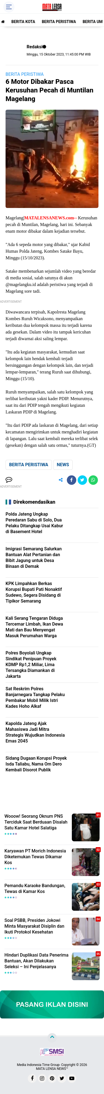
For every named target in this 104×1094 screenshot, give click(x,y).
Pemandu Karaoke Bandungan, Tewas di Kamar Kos (34, 888)
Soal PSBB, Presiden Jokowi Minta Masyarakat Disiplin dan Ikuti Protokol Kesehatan (34, 926)
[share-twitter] (82, 480)
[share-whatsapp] (93, 480)
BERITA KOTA (23, 21)
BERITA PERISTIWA (59, 21)
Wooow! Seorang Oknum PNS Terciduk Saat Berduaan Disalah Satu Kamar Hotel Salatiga (35, 822)
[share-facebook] (71, 480)
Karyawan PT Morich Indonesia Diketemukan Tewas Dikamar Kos (35, 856)
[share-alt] (60, 480)
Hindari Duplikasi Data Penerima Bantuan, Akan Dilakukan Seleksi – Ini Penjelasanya (36, 960)
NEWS (63, 464)
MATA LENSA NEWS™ (52, 1069)
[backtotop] (52, 1038)
